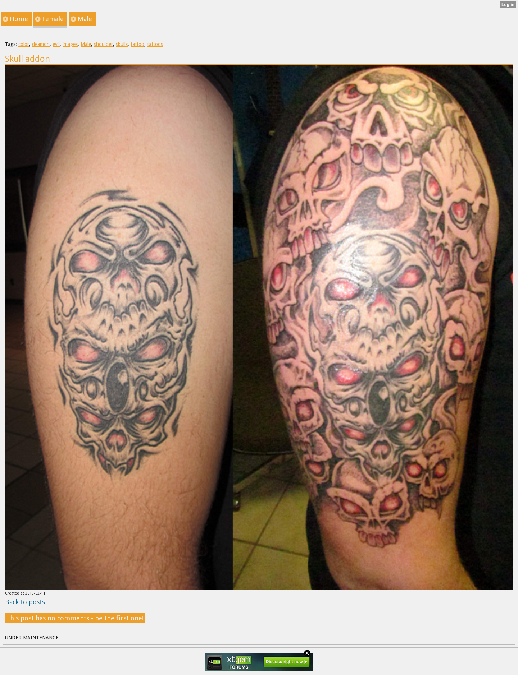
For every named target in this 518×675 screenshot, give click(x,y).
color (23, 44)
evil (56, 44)
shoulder (103, 44)
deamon (41, 44)
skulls (122, 44)
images (70, 44)
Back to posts (25, 602)
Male (86, 44)
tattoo (137, 44)
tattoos (155, 44)
